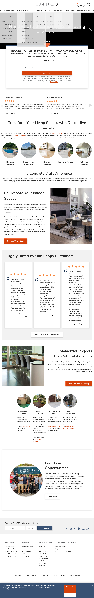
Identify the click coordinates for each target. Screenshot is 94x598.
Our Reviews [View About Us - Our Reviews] (25, 554)
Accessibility (45, 575)
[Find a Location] (85, 3)
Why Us (48, 10)
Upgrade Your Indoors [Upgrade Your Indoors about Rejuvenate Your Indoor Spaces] (15, 241)
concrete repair (57, 134)
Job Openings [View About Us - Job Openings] (25, 556)
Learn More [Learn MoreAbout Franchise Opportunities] (52, 496)
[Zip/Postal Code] (47, 67)
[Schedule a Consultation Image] (70, 401)
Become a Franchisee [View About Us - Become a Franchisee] (27, 546)
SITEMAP (75, 542)
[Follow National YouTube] (83, 529)
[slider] (47, 31)
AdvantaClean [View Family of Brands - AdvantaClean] (42, 546)
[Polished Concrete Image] (84, 150)
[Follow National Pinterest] (75, 529)
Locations (70, 10)
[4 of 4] (49, 41)
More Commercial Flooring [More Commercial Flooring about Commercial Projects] (78, 384)
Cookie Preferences (75, 575)
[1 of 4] (44, 41)
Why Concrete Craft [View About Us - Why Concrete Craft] (27, 549)
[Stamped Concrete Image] (10, 150)
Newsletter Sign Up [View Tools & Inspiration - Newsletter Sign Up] (60, 546)
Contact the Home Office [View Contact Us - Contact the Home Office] (11, 554)
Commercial (37, 10)
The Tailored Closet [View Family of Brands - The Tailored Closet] (44, 563)
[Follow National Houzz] (79, 529)
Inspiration (58, 10)
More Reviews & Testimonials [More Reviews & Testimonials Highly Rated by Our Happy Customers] (47, 335)
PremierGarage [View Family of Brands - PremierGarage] (43, 561)
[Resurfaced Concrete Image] (28, 150)
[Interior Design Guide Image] (24, 401)
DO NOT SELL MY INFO (59, 575)
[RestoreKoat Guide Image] (54, 401)
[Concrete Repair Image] (65, 150)
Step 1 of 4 (48, 60)
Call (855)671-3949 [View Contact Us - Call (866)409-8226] (10, 556)
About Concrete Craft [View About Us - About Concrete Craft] (27, 551)
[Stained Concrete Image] (47, 150)
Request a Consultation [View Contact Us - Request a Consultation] (11, 546)
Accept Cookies (70, 586)
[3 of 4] (47, 41)
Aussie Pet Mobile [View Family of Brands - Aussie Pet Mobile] (43, 549)
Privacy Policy (54, 82)
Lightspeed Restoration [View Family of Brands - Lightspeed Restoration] (45, 558)
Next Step (47, 73)
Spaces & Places (23, 10)
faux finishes (26, 426)
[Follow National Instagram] (71, 529)
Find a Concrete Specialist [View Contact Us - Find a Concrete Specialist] (11, 549)
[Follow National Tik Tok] (87, 529)
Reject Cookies (70, 591)
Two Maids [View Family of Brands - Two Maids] (42, 566)
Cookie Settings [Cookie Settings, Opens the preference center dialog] (70, 595)
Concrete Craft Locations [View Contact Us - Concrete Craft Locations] (11, 551)
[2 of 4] (46, 41)
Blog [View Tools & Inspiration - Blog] (56, 549)
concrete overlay (19, 136)
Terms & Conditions (31, 575)
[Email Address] (15, 528)
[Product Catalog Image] (39, 401)
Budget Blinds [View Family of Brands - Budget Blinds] (42, 554)
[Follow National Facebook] (67, 529)
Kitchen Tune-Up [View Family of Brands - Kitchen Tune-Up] (43, 556)
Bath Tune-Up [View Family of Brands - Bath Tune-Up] (42, 551)
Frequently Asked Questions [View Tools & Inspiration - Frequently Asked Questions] (63, 551)
